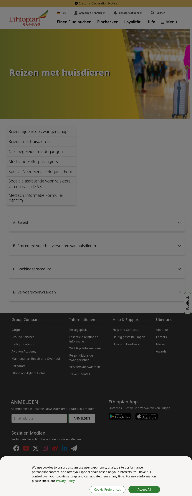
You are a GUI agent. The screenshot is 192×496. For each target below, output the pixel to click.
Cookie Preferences (107, 489)
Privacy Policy (65, 481)
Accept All (144, 489)
